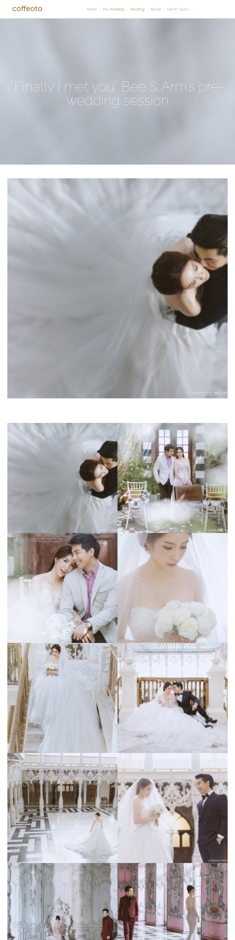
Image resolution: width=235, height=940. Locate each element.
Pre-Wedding (113, 9)
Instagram (175, 876)
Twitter (173, 883)
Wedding (137, 9)
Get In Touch (177, 9)
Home (92, 9)
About (156, 9)
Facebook (175, 868)
